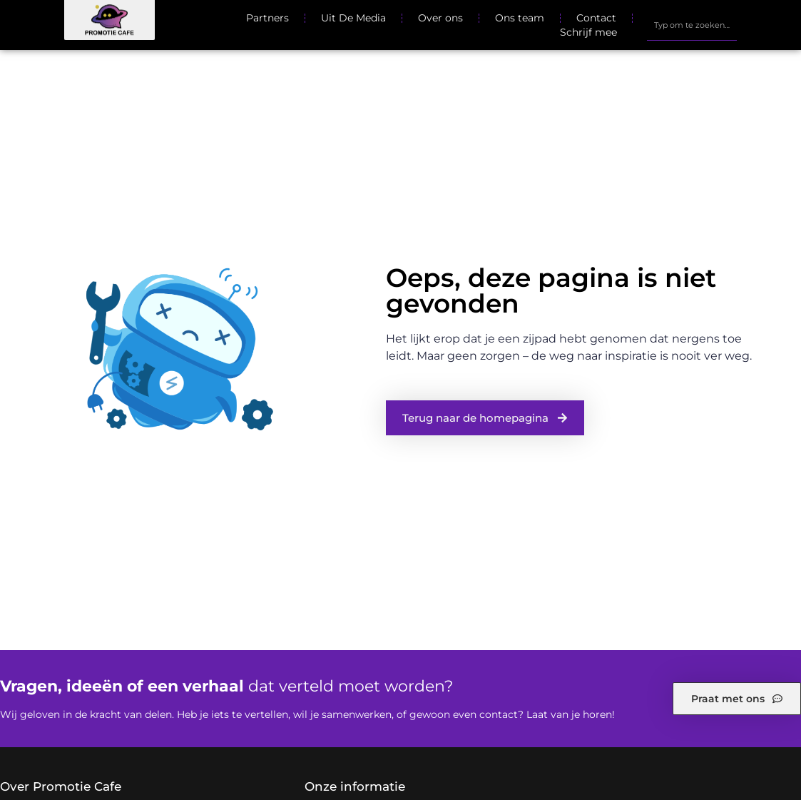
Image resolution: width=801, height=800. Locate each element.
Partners (267, 17)
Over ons (440, 17)
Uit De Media (353, 17)
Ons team (519, 17)
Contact (596, 17)
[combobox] (692, 25)
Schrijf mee (588, 32)
